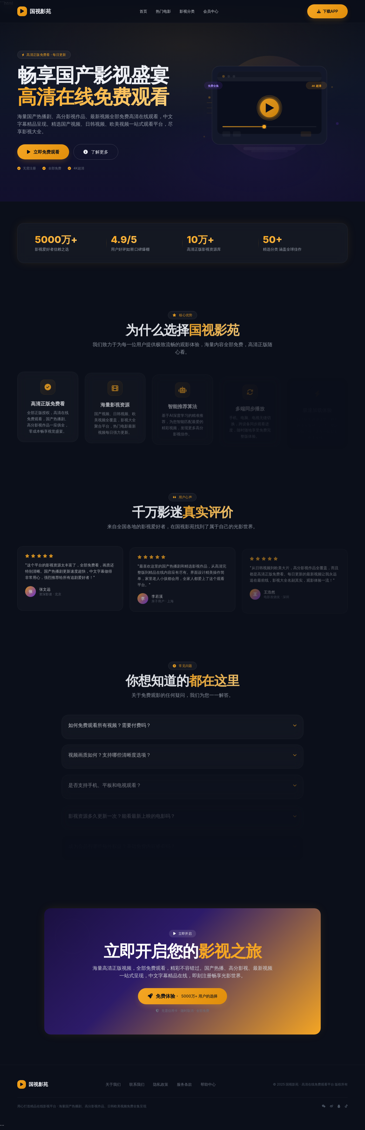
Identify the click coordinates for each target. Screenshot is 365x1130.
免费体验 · (182, 996)
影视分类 (187, 11)
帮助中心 (208, 1084)
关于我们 (113, 1084)
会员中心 (210, 11)
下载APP (327, 11)
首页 (143, 11)
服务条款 (184, 1084)
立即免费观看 (43, 152)
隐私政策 (160, 1084)
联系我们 (136, 1084)
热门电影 (163, 11)
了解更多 (95, 152)
